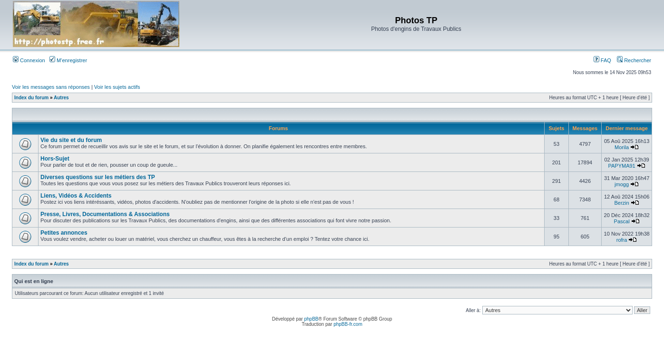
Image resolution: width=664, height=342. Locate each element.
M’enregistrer (68, 60)
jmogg (622, 184)
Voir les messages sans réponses (51, 87)
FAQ (602, 60)
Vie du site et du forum (71, 140)
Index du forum (31, 97)
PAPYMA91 (621, 166)
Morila (622, 147)
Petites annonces (64, 232)
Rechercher (634, 60)
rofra (621, 240)
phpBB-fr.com (347, 324)
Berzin (621, 203)
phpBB (311, 319)
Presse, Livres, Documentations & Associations (105, 214)
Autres (61, 97)
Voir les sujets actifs (117, 87)
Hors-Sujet (54, 158)
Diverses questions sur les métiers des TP (97, 177)
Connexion (29, 60)
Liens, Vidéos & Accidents (75, 195)
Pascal (622, 221)
